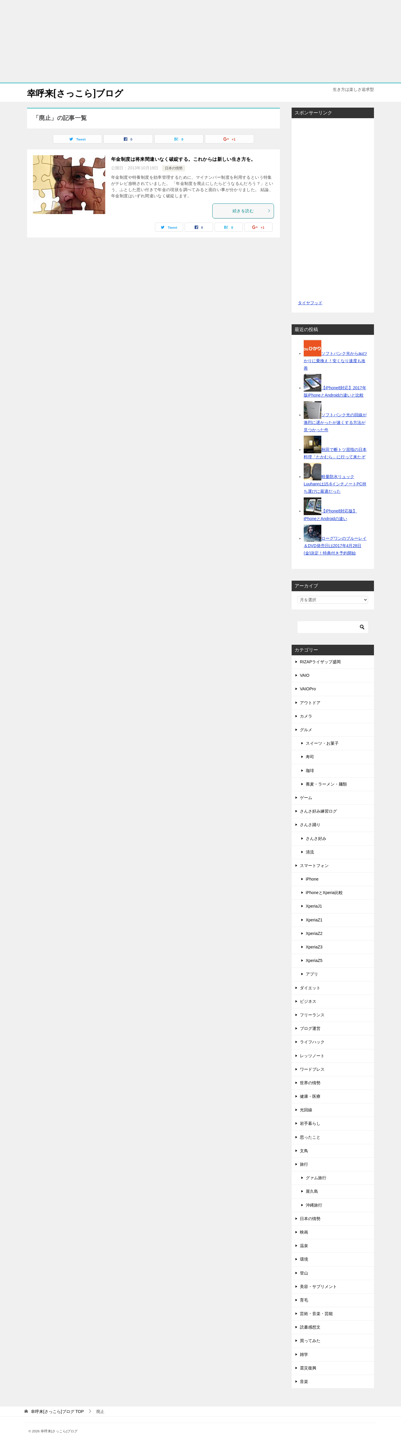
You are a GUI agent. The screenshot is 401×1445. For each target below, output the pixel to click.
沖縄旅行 (314, 1204)
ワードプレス (312, 1069)
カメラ (306, 716)
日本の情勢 (174, 168)
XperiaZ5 (314, 960)
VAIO (304, 675)
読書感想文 (310, 1326)
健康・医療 (310, 1096)
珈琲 (310, 770)
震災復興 (308, 1367)
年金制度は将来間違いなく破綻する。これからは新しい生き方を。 (183, 159)
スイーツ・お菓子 (322, 743)
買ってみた (310, 1340)
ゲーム (306, 797)
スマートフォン (314, 865)
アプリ (312, 974)
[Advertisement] (200, 41)
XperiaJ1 (314, 906)
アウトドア (310, 702)
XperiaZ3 (314, 946)
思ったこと (310, 1137)
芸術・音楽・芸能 (316, 1313)
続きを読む (252, 210)
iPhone (312, 878)
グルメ (306, 729)
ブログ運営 (310, 1028)
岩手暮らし (310, 1123)
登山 (304, 1272)
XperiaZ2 (314, 933)
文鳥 (304, 1150)
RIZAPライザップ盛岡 (320, 661)
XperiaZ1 (314, 919)
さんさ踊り (310, 824)
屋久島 (312, 1191)
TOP (57, 1411)
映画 (304, 1231)
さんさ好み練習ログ (318, 810)
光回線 (306, 1109)
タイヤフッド (310, 302)
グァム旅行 (316, 1177)
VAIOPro (308, 688)
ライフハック (312, 1041)
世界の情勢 (310, 1082)
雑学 (304, 1354)
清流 (310, 851)
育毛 (304, 1299)
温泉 (304, 1245)
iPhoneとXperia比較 (324, 892)
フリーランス (312, 1014)
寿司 (310, 756)
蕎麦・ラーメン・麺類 (326, 783)
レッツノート (312, 1055)
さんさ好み (316, 838)
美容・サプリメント (318, 1286)
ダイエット (310, 987)
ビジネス (308, 1001)
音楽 (304, 1381)
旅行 (304, 1164)
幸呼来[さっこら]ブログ (75, 92)
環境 (304, 1259)
